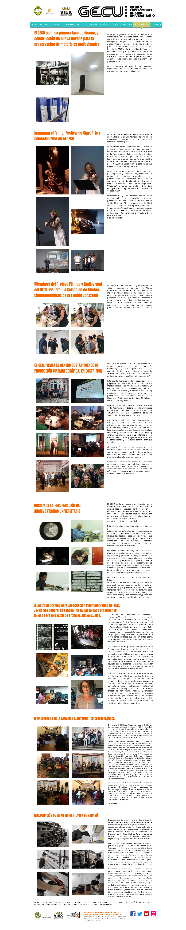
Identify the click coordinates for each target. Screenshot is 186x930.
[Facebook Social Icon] (132, 913)
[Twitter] (139, 913)
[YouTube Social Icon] (146, 913)
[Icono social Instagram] (153, 913)
